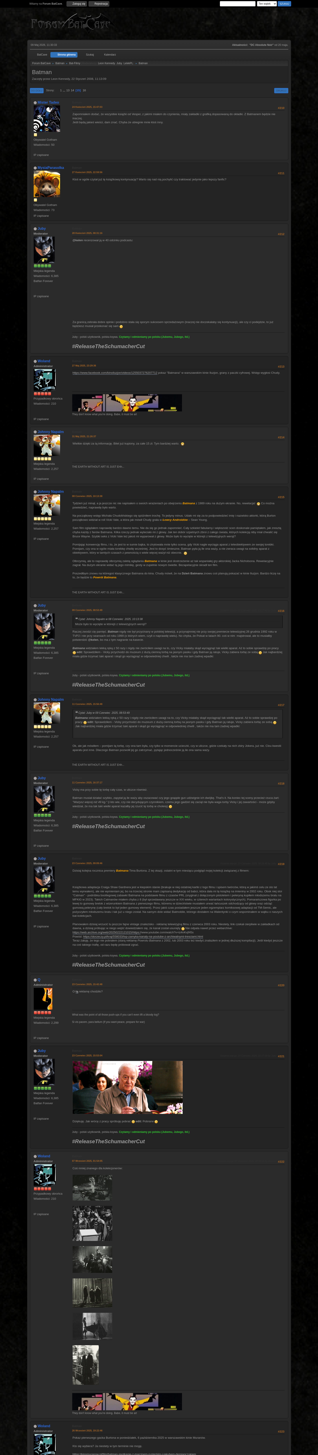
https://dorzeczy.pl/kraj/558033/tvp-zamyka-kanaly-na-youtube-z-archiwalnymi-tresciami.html (143, 936)
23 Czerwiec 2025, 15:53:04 (87, 1055)
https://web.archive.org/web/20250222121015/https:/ (107, 932)
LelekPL (128, 63)
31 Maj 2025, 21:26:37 (84, 436)
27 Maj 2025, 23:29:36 (84, 365)
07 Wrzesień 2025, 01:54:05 (87, 1161)
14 (72, 90)
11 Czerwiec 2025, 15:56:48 (87, 704)
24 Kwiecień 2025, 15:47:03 (87, 107)
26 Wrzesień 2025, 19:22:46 (87, 1430)
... (64, 90)
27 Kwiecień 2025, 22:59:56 (87, 172)
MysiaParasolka (51, 168)
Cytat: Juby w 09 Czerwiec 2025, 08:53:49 (104, 712)
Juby (119, 63)
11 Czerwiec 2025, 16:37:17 (87, 782)
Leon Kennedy (106, 63)
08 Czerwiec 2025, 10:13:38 (87, 496)
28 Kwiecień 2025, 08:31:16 (87, 233)
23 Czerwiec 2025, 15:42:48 (87, 984)
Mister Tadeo (48, 102)
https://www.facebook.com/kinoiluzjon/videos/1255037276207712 (115, 372)
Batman (77, 102)
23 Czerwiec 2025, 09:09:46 (87, 863)
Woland (44, 361)
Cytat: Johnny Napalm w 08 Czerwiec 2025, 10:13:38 (111, 619)
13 (68, 90)
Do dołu (36, 90)
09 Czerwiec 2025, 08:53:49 (87, 610)
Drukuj (281, 90)
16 (84, 90)
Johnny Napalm (51, 432)
